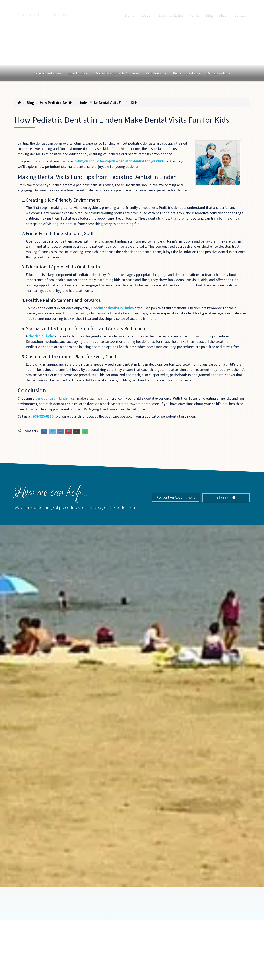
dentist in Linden (42, 336)
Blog (209, 15)
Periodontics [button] (156, 73)
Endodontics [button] (78, 73)
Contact (240, 15)
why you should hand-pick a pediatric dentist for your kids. (120, 161)
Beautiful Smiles (170, 15)
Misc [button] (223, 15)
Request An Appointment (100, 44)
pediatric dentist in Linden (113, 308)
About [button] (146, 15)
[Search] (246, 3)
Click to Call (164, 44)
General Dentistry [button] (47, 73)
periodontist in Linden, (53, 398)
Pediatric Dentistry (186, 73)
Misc (164, 919)
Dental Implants (218, 73)
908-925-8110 (78, 3)
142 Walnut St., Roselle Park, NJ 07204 (38, 3)
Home (129, 15)
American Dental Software (87, 939)
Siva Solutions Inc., (202, 939)
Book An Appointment (41, 895)
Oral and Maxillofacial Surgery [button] (117, 73)
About (75, 919)
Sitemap (206, 919)
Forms (194, 15)
